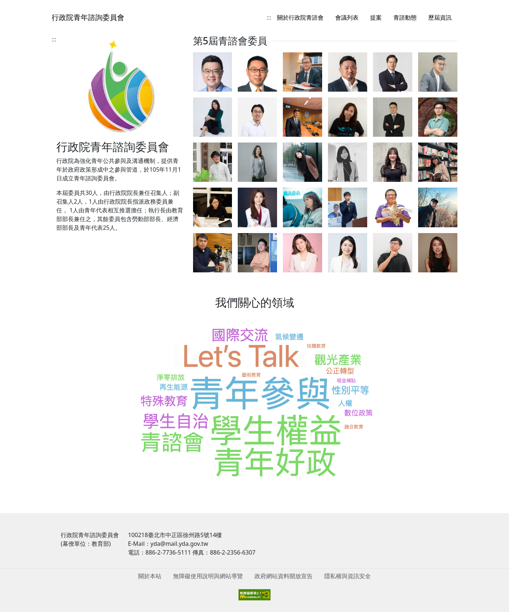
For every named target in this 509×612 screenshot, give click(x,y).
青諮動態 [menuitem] (405, 17)
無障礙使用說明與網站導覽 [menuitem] (208, 576)
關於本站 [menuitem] (149, 576)
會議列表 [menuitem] (346, 17)
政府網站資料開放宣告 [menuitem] (283, 576)
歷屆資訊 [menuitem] (440, 17)
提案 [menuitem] (376, 17)
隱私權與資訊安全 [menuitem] (347, 576)
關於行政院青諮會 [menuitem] (300, 17)
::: (268, 17)
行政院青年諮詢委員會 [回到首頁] (88, 17)
